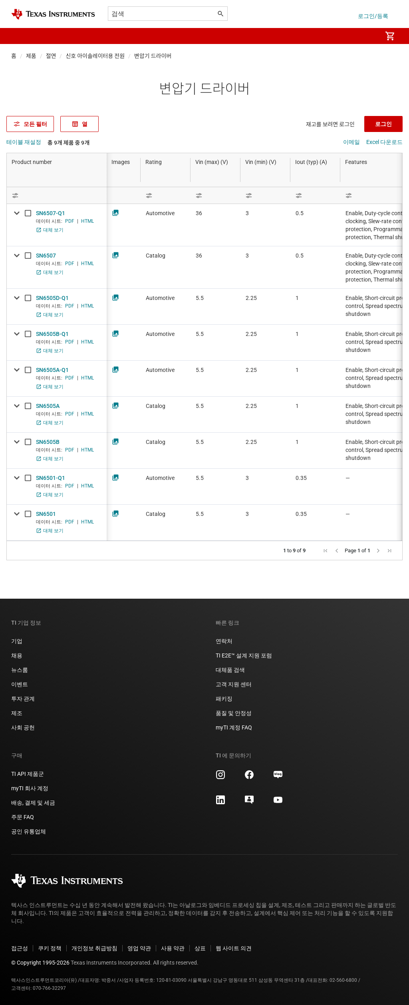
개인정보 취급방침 (94, 948)
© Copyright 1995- (40, 962)
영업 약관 (139, 948)
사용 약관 (173, 948)
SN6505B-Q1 (52, 334)
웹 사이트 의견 (234, 948)
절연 (51, 56)
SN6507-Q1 (50, 213)
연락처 (224, 641)
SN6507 (46, 255)
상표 (200, 948)
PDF (69, 221)
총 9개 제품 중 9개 (68, 143)
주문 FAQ (22, 817)
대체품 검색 (230, 670)
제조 (16, 713)
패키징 (224, 698)
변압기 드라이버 (152, 56)
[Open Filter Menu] (57, 195)
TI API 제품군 (27, 774)
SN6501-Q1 (50, 478)
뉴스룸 (19, 670)
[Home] (53, 14)
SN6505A (48, 406)
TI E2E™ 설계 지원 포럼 (244, 655)
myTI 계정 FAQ (234, 727)
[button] (19, 36)
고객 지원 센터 (234, 684)
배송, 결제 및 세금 (33, 802)
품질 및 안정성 (234, 713)
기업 (16, 641)
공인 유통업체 (28, 831)
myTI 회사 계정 (29, 788)
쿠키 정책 (50, 948)
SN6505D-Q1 (52, 298)
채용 (16, 655)
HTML (87, 221)
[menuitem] (367, 36)
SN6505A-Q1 (52, 370)
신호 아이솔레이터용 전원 (95, 56)
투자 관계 (23, 698)
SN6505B (48, 442)
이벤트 (19, 684)
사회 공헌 (23, 727)
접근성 (19, 948)
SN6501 (46, 514)
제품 (31, 56)
